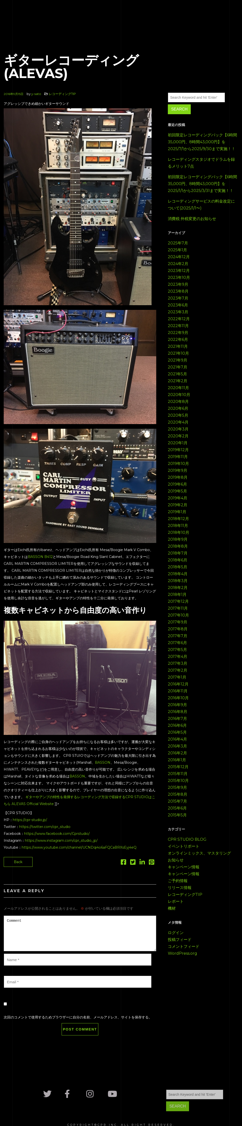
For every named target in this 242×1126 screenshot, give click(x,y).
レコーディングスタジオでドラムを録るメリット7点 (201, 163)
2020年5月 (178, 415)
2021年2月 (177, 381)
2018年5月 (177, 567)
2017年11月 (178, 608)
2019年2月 (177, 505)
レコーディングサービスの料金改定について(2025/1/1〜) (201, 204)
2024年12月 (179, 256)
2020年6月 (178, 408)
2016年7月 (177, 718)
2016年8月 (177, 711)
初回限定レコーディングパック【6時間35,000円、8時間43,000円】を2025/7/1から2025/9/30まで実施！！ (202, 142)
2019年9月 (177, 470)
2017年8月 (178, 629)
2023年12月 (179, 270)
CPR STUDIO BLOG (187, 839)
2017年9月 (177, 622)
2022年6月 (178, 339)
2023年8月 (178, 291)
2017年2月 (177, 670)
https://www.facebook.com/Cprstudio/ (57, 833)
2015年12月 (178, 766)
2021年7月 (177, 367)
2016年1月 (177, 760)
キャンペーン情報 (183, 867)
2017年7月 (177, 636)
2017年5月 (177, 649)
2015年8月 (177, 794)
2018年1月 (177, 594)
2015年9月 (177, 787)
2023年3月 (178, 312)
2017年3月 (177, 663)
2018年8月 (178, 546)
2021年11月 (178, 346)
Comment (80, 933)
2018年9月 (178, 539)
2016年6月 (177, 725)
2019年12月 (178, 449)
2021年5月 (177, 374)
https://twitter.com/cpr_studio (44, 827)
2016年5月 (177, 732)
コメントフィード (183, 946)
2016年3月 (177, 746)
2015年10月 (178, 780)
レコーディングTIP (62, 94)
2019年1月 (177, 511)
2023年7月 (178, 298)
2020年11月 (178, 387)
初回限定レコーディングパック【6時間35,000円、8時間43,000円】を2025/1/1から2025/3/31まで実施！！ (202, 183)
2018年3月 (178, 580)
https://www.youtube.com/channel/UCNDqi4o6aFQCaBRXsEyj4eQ (79, 847)
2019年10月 (178, 463)
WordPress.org (182, 953)
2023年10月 (179, 277)
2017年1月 (177, 677)
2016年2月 (177, 753)
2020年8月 (178, 401)
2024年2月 (178, 263)
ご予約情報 (178, 880)
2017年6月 (177, 642)
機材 (172, 908)
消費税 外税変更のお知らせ (192, 218)
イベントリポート (183, 846)
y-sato (36, 94)
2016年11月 (178, 691)
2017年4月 (177, 656)
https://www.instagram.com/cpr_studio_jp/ (61, 840)
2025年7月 (178, 243)
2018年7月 (178, 553)
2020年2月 (178, 436)
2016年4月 (177, 739)
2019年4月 (177, 498)
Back (18, 862)
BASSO (101, 762)
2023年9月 (178, 284)
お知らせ (176, 860)
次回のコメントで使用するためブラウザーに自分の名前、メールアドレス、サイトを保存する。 (78, 1017)
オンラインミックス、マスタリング (199, 853)
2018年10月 (178, 532)
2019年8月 (178, 477)
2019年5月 (177, 491)
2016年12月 (178, 684)
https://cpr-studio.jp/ (30, 820)
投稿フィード (179, 939)
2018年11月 (178, 525)
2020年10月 (179, 394)
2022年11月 (178, 325)
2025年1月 (177, 250)
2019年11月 (178, 456)
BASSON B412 (40, 557)
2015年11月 (178, 773)
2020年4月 (178, 422)
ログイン (176, 932)
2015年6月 (177, 808)
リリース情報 (179, 887)
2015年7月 (177, 801)
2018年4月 (178, 573)
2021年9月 (177, 360)
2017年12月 (178, 601)
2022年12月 (179, 319)
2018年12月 (178, 518)
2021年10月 (178, 353)
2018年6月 (177, 560)
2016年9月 (177, 704)
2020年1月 (178, 443)
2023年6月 (178, 305)
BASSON (77, 776)
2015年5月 (177, 815)
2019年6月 (177, 484)
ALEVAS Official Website (33, 804)
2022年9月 (178, 332)
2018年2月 (178, 587)
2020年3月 (178, 429)
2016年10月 (178, 698)
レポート (176, 901)
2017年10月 (178, 615)
